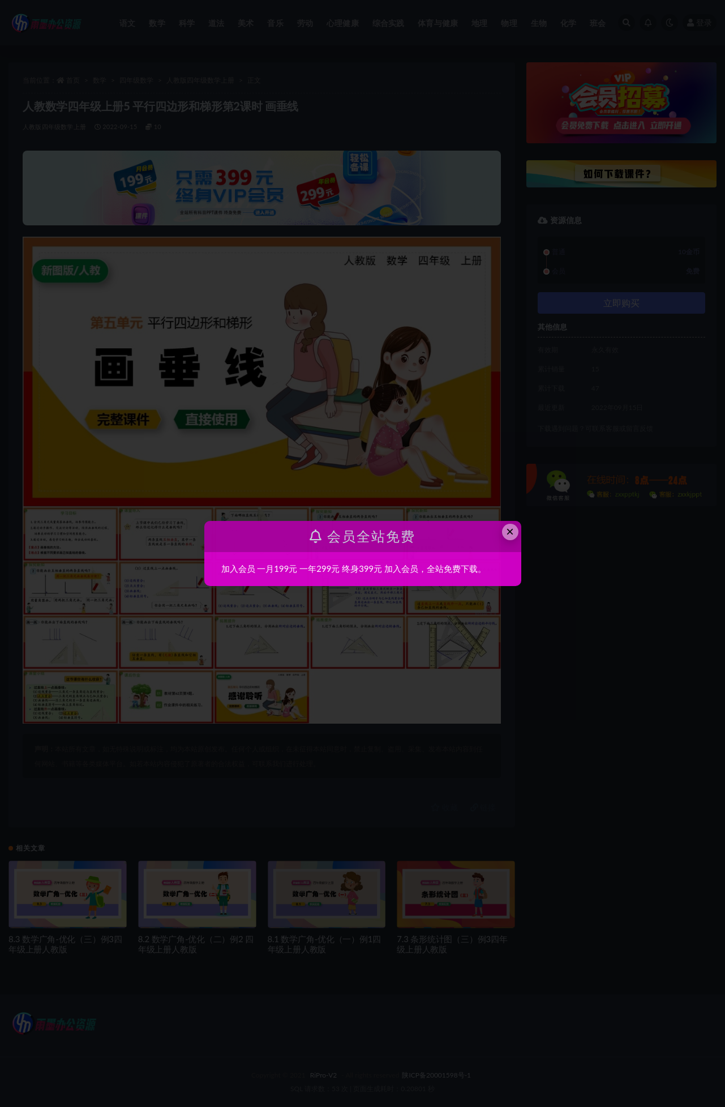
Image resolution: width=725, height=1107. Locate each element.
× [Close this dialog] (510, 531)
